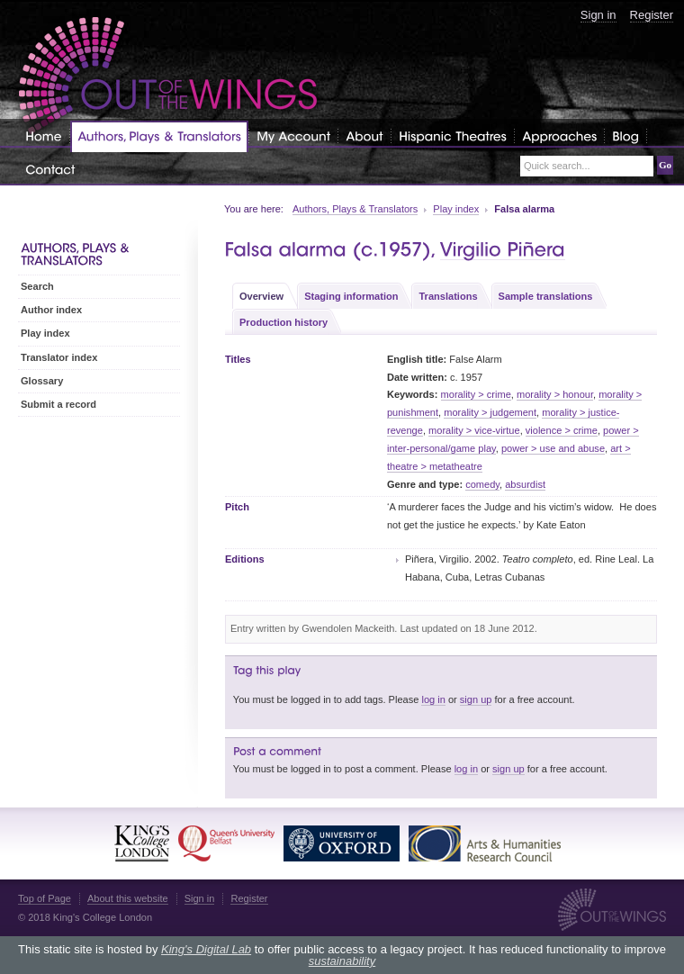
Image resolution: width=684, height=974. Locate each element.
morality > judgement (490, 412)
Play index (456, 208)
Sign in (598, 15)
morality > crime (476, 394)
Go (665, 164)
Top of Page (44, 898)
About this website (127, 898)
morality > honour (555, 394)
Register (651, 15)
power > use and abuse (553, 448)
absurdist (525, 484)
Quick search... (557, 166)
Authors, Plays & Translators (355, 208)
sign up (476, 699)
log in (433, 699)
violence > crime (562, 430)
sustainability (342, 961)
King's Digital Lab (206, 949)
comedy (482, 484)
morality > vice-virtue (474, 430)
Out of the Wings (168, 76)
